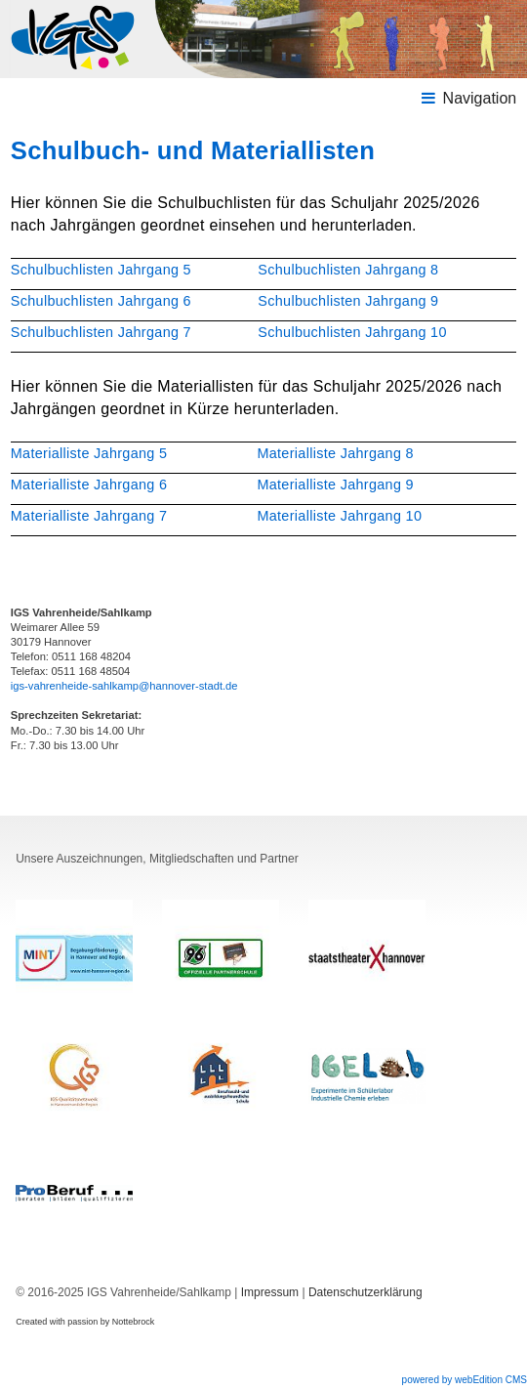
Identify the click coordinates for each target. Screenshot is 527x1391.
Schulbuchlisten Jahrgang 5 (101, 269)
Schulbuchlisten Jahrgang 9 (348, 301)
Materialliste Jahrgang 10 (339, 516)
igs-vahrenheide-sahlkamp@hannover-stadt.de (124, 686)
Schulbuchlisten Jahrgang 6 (101, 301)
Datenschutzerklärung (365, 1292)
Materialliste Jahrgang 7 (89, 516)
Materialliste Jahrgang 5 (89, 453)
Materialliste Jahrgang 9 (335, 484)
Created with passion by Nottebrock (85, 1322)
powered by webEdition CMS (464, 1379)
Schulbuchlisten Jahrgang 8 (348, 269)
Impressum (270, 1292)
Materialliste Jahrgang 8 (335, 453)
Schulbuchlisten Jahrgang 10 (352, 332)
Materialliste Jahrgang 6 (89, 484)
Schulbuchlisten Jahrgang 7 (101, 332)
